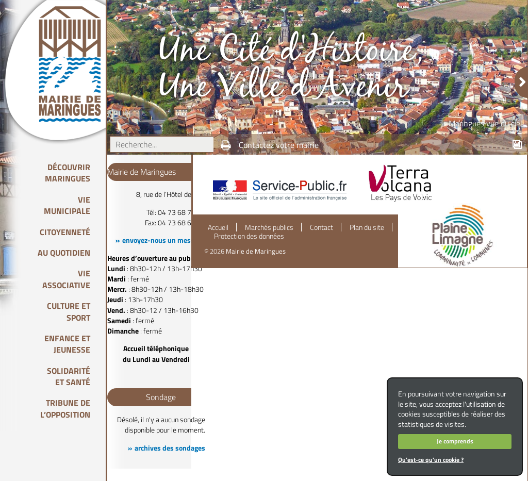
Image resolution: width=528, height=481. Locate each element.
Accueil (218, 227)
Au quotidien (64, 252)
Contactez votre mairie (279, 145)
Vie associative (66, 279)
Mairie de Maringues (256, 251)
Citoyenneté (65, 232)
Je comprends (455, 441)
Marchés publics (269, 227)
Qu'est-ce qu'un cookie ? (431, 460)
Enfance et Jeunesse (67, 344)
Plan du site (367, 227)
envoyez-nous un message (163, 240)
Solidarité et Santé (68, 376)
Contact (321, 227)
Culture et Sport (68, 311)
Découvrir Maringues (67, 173)
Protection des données (249, 236)
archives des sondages (170, 448)
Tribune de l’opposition (65, 408)
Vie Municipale (67, 205)
